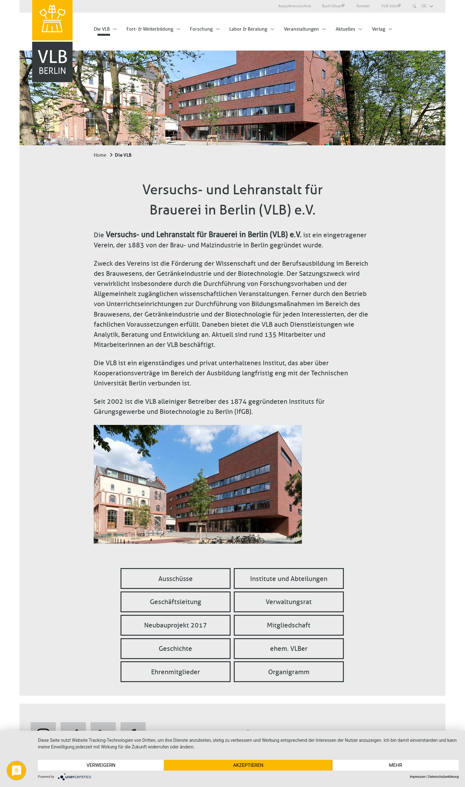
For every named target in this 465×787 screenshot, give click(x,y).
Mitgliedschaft (288, 625)
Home (100, 155)
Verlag (378, 29)
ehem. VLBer (289, 648)
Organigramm (288, 671)
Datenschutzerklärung (443, 776)
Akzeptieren (248, 765)
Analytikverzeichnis (294, 6)
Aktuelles (345, 29)
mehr (395, 765)
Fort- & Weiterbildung (150, 29)
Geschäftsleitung (175, 601)
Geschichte (175, 648)
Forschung (201, 29)
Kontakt (363, 6)
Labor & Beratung (248, 29)
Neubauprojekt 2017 (175, 625)
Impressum (418, 776)
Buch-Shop (333, 6)
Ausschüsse (175, 578)
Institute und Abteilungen (288, 578)
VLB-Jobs (391, 6)
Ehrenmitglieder (175, 671)
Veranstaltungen (301, 29)
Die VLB (102, 29)
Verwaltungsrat (289, 601)
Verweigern (100, 765)
